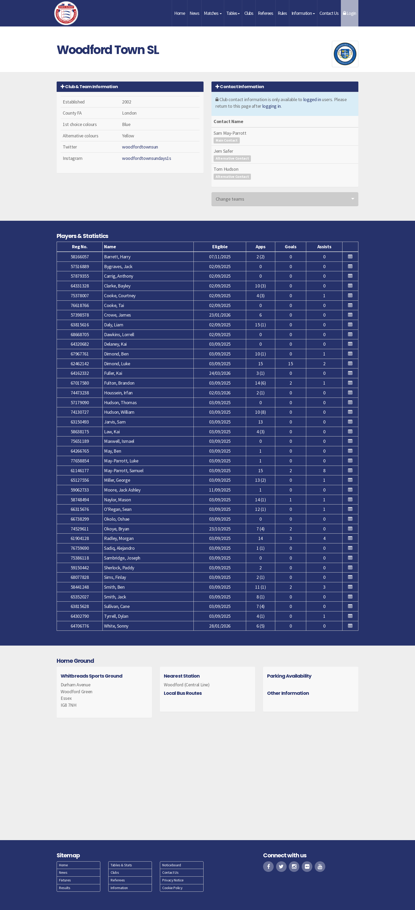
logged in (312, 99)
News (194, 13)
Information (303, 13)
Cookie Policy (172, 887)
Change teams (230, 199)
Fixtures (65, 880)
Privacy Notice (173, 880)
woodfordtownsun (140, 147)
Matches (213, 13)
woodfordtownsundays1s (146, 158)
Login (349, 13)
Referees (265, 13)
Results (64, 887)
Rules (282, 13)
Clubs (248, 13)
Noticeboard (171, 865)
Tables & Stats (121, 865)
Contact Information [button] (239, 86)
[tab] (130, 87)
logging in (271, 106)
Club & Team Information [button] (89, 86)
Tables (233, 13)
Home (179, 13)
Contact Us (328, 13)
